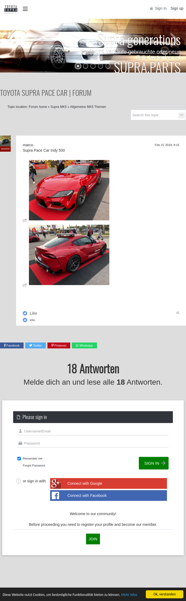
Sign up (177, 8)
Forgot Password (34, 465)
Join (93, 539)
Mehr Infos (129, 595)
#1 (177, 312)
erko (32, 320)
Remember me (32, 458)
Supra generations (139, 39)
